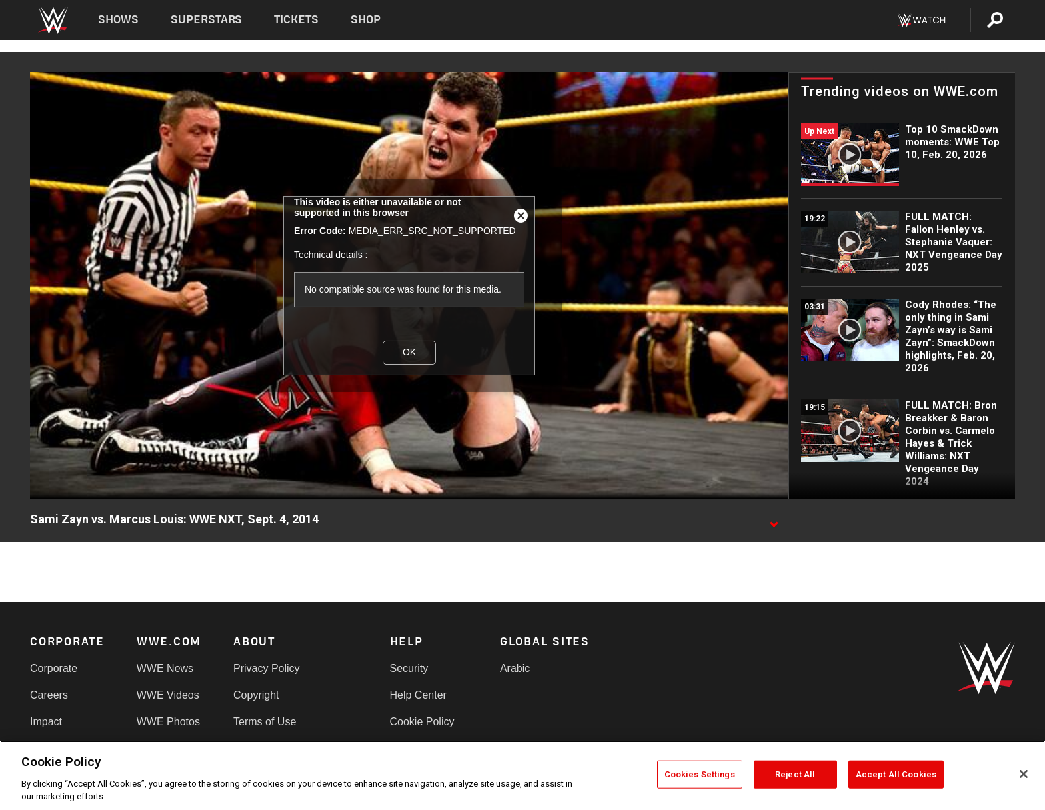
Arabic (515, 668)
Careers (49, 695)
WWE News (165, 668)
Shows (118, 19)
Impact (46, 721)
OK (409, 352)
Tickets (296, 19)
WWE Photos (168, 721)
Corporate (53, 668)
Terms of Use (264, 721)
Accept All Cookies (896, 774)
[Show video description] (773, 520)
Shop (366, 19)
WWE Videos (168, 695)
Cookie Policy (422, 721)
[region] (522, 775)
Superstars (207, 19)
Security (409, 668)
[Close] (1023, 774)
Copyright (256, 695)
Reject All (795, 774)
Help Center (418, 695)
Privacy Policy (266, 668)
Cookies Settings (699, 774)
